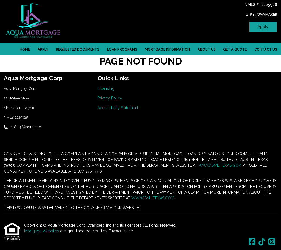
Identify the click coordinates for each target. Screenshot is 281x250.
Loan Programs (122, 49)
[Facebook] (252, 242)
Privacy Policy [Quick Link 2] (109, 98)
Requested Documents (77, 49)
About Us (207, 49)
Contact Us (265, 49)
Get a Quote (235, 49)
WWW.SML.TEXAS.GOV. (153, 198)
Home (25, 49)
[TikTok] (261, 242)
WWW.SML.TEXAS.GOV (220, 165)
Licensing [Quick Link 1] (105, 88)
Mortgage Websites (42, 231)
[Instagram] (271, 242)
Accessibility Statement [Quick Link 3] (117, 107)
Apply (263, 26)
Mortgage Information (167, 49)
